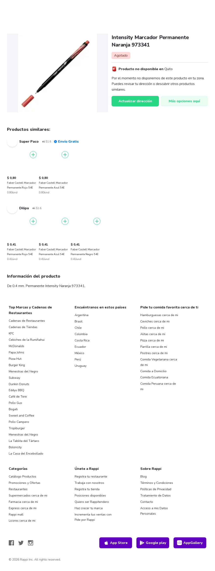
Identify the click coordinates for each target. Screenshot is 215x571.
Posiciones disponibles (90, 495)
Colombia (81, 334)
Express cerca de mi (22, 508)
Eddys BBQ (16, 390)
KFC (11, 333)
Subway (14, 378)
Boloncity (15, 447)
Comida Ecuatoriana (154, 377)
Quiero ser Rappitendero (92, 502)
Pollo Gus (15, 403)
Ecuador (80, 347)
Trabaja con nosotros (89, 483)
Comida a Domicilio (153, 371)
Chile (78, 328)
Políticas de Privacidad (155, 489)
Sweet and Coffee (21, 416)
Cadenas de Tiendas (23, 327)
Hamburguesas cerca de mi (159, 315)
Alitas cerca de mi (152, 334)
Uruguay (80, 366)
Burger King (17, 365)
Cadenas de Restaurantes (27, 321)
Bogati (13, 409)
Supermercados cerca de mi (28, 495)
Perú (78, 359)
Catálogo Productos (22, 476)
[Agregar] (33, 154)
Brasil (79, 321)
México (79, 353)
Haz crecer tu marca (89, 508)
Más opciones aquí (184, 101)
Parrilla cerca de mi (153, 347)
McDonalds (16, 346)
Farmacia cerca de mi (23, 502)
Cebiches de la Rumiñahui (27, 340)
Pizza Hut (15, 359)
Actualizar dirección (135, 101)
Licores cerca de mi (22, 521)
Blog (143, 476)
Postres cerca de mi (154, 353)
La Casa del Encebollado (26, 454)
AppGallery (190, 542)
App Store (116, 542)
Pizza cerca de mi (152, 340)
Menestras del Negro (23, 371)
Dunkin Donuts (19, 384)
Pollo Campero (19, 422)
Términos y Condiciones (156, 483)
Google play (152, 542)
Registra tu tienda (87, 489)
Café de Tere (18, 397)
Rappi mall (16, 514)
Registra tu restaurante (91, 476)
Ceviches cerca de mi (155, 321)
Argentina (81, 315)
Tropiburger (17, 428)
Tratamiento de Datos (155, 495)
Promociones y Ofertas (24, 483)
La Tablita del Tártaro (24, 441)
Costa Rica (82, 340)
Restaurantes (18, 489)
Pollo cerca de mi (152, 328)
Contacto (146, 502)
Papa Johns (16, 352)
